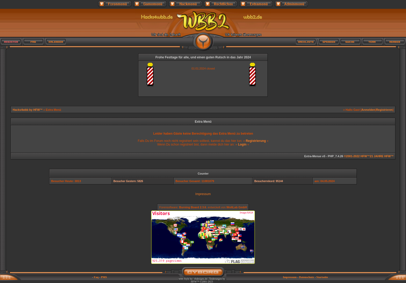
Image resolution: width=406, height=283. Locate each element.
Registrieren (384, 109)
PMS (104, 277)
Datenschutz (306, 277)
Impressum (203, 194)
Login (242, 144)
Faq (96, 277)
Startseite (322, 277)
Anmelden (368, 109)
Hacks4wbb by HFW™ (28, 109)
